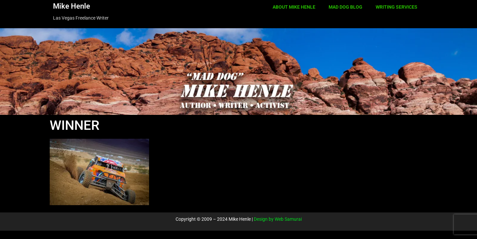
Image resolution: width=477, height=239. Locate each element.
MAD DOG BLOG (345, 7)
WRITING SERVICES (396, 7)
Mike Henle (71, 6)
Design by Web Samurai (278, 219)
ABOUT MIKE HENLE (294, 7)
